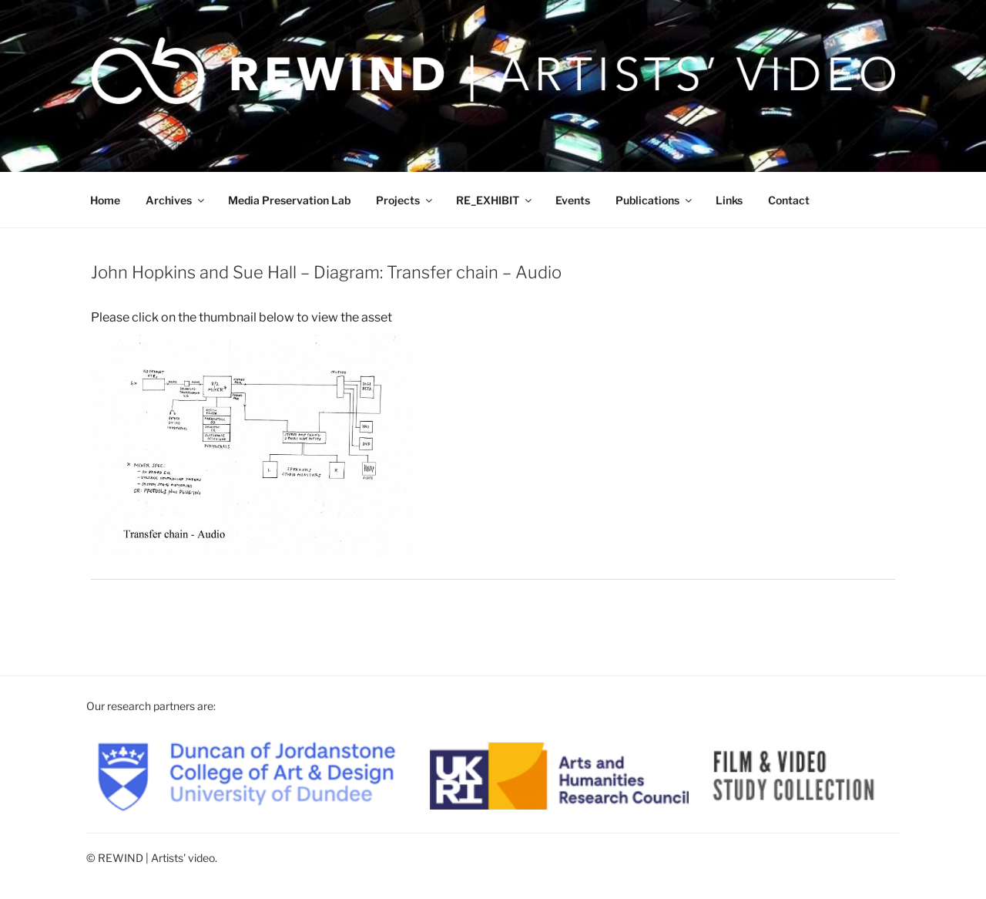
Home (105, 200)
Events (572, 200)
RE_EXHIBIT (495, 200)
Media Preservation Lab (289, 200)
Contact (789, 200)
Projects (405, 200)
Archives (176, 200)
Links (729, 200)
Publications (654, 200)
